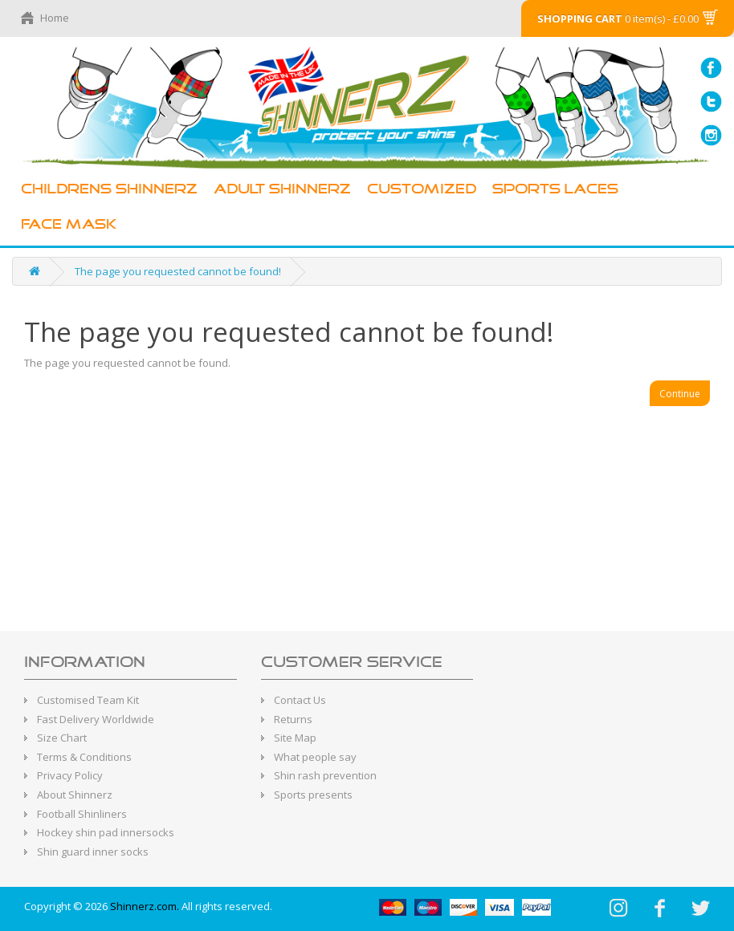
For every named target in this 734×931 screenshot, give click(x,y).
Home (54, 17)
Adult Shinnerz (282, 189)
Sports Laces (555, 189)
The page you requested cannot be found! (178, 271)
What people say (315, 757)
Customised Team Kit (88, 700)
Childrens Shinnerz (109, 189)
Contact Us (300, 700)
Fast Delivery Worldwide (95, 719)
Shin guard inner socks (93, 851)
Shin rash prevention (325, 775)
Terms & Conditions (84, 757)
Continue (679, 393)
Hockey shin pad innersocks (105, 832)
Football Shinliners (82, 814)
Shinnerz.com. (144, 906)
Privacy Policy (70, 775)
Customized (421, 189)
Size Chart (62, 737)
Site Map (295, 737)
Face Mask (68, 225)
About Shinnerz (74, 794)
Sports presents (313, 794)
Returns (293, 719)
